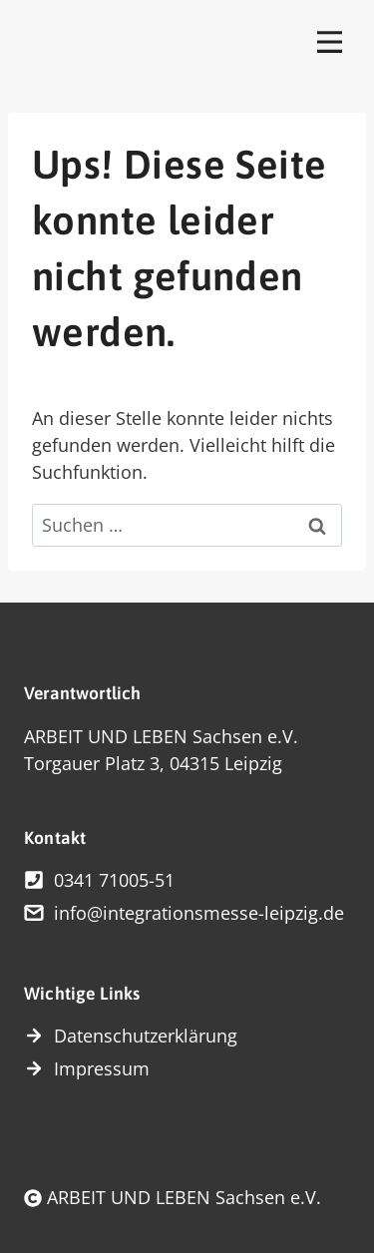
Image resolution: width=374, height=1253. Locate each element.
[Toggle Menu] (329, 40)
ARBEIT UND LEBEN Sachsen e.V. (184, 1197)
